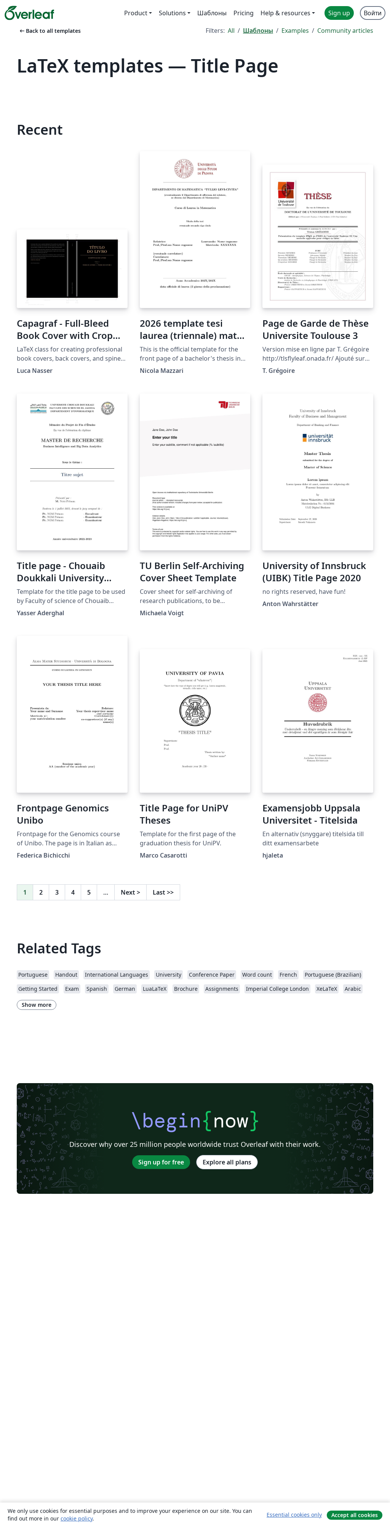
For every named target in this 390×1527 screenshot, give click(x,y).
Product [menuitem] (135, 13)
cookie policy (77, 1518)
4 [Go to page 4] (73, 892)
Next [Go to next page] (130, 892)
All (231, 30)
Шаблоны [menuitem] (212, 13)
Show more (36, 1004)
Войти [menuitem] (373, 13)
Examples (295, 30)
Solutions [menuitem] (172, 13)
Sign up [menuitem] (339, 13)
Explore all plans (227, 1162)
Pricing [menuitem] (243, 13)
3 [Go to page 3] (57, 892)
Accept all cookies (354, 1515)
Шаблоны (258, 30)
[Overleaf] (29, 13)
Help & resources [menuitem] (285, 13)
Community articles (345, 30)
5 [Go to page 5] (89, 892)
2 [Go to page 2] (41, 892)
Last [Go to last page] (163, 892)
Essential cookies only (294, 1514)
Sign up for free (161, 1162)
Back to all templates (49, 30)
